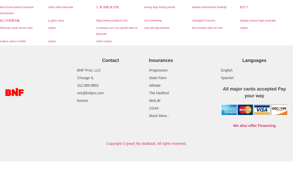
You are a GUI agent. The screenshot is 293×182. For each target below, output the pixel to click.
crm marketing (153, 20)
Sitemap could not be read (16, 27)
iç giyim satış (56, 20)
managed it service (203, 20)
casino (52, 27)
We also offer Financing (254, 125)
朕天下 (244, 7)
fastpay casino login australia (258, 20)
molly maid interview (60, 7)
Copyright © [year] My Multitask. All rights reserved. (146, 144)
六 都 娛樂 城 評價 (107, 7)
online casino (104, 41)
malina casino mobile (13, 41)
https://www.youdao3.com (111, 20)
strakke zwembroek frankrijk (209, 7)
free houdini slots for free (207, 27)
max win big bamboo (157, 27)
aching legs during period (159, 7)
